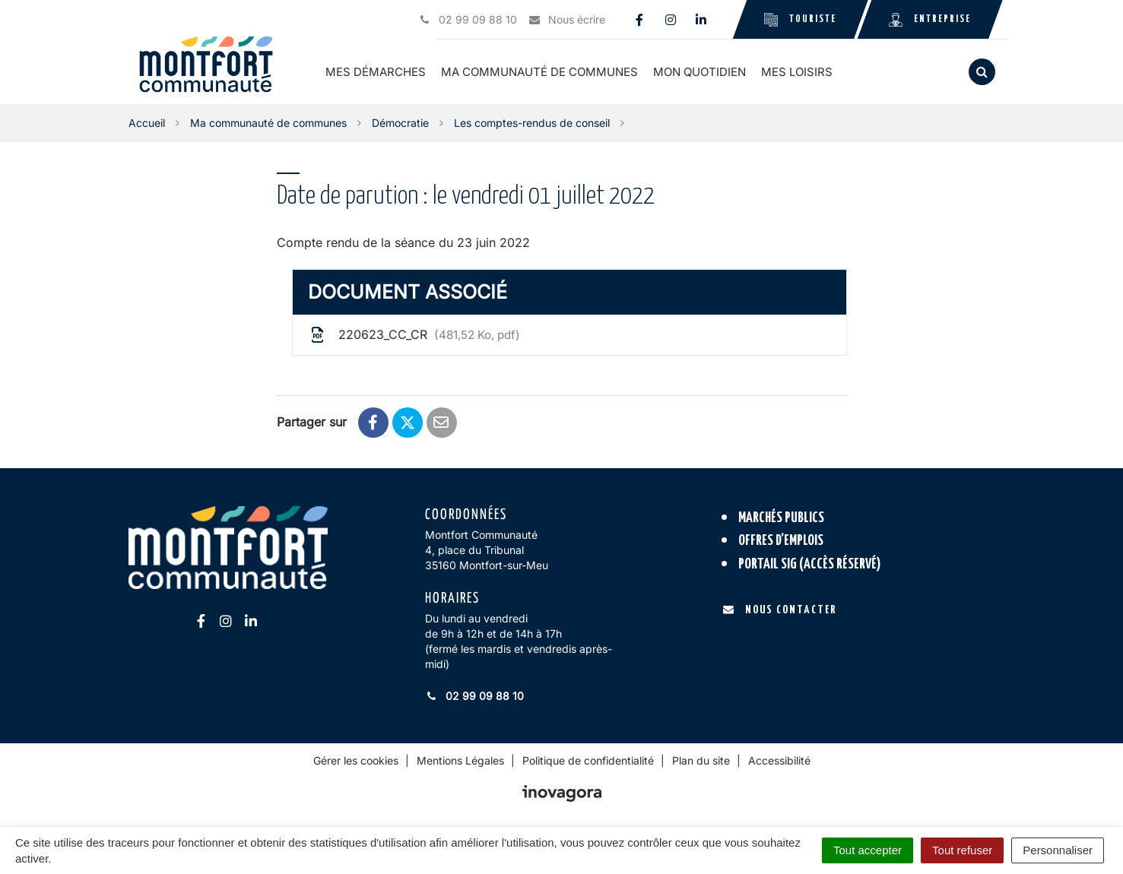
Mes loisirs (797, 72)
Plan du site (701, 760)
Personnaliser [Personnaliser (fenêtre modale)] (1058, 850)
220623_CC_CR (414, 335)
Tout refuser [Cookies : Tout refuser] (962, 850)
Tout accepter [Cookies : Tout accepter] (867, 850)
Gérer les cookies (355, 760)
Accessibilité (779, 760)
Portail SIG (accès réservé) (809, 564)
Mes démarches (375, 72)
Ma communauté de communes (539, 72)
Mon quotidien (699, 72)
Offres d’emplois (780, 541)
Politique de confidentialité (588, 760)
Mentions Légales (460, 760)
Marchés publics (781, 518)
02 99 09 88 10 (474, 695)
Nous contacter (779, 610)
